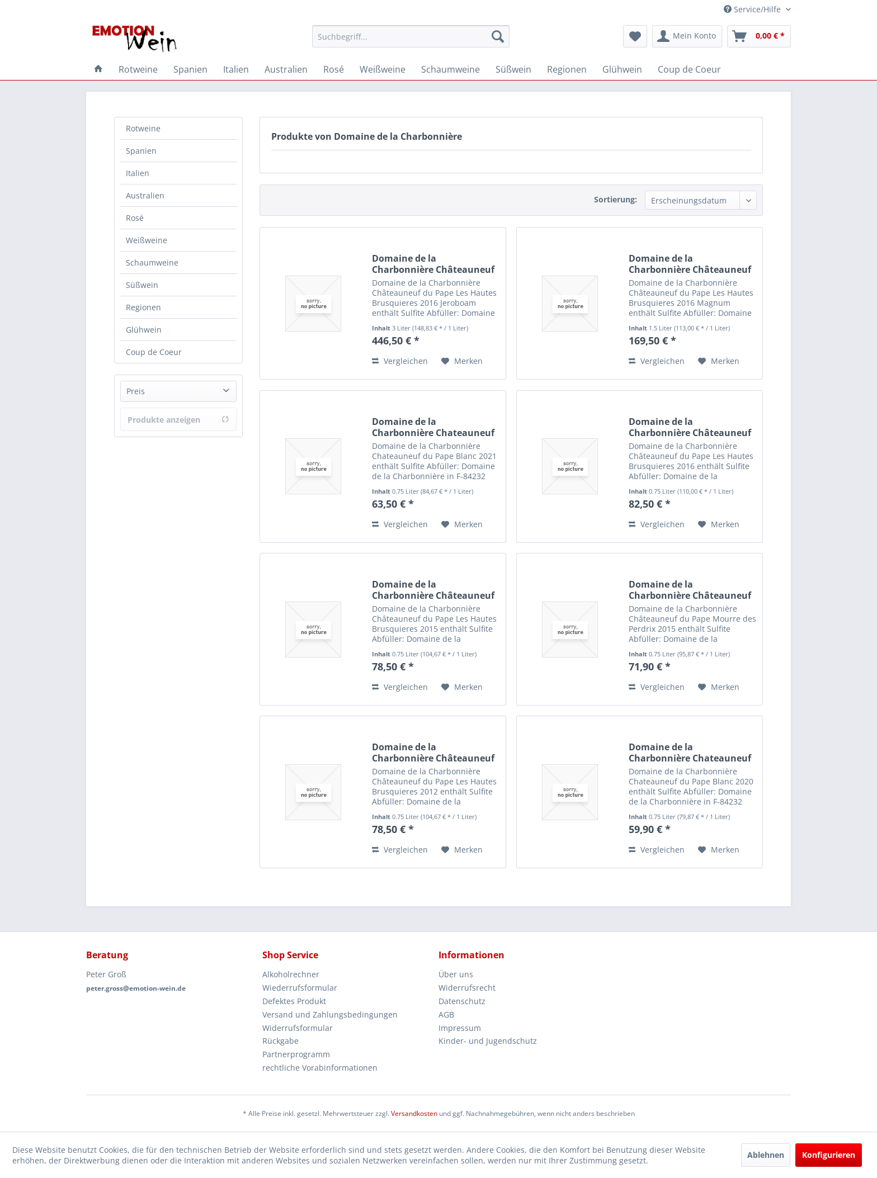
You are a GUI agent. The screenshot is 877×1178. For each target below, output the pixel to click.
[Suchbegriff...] (411, 36)
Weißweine (146, 240)
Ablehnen (765, 1154)
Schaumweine (152, 262)
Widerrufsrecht (467, 987)
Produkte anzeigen (178, 419)
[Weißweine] (382, 69)
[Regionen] (567, 69)
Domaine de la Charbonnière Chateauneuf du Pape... (433, 427)
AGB (446, 1014)
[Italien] (236, 69)
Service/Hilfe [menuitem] (753, 9)
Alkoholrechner (290, 974)
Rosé (135, 217)
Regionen (143, 307)
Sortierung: (615, 199)
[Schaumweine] (450, 69)
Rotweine (143, 128)
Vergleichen (400, 361)
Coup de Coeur (154, 352)
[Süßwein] (513, 69)
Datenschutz (461, 1001)
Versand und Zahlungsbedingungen (330, 1014)
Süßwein (142, 285)
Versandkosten (414, 1113)
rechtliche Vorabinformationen (320, 1067)
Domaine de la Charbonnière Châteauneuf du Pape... (433, 264)
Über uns (455, 974)
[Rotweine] (138, 69)
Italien (137, 173)
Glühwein (144, 329)
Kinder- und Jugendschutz (487, 1040)
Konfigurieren (828, 1154)
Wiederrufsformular (299, 987)
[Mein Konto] (687, 36)
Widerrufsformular (297, 1028)
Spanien (141, 150)
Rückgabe (280, 1040)
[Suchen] (498, 36)
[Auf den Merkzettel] (462, 361)
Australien (145, 195)
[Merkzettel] (635, 36)
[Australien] (286, 69)
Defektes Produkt (294, 1001)
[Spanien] (190, 69)
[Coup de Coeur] (689, 69)
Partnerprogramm (296, 1054)
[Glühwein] (622, 69)
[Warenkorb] (759, 36)
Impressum (459, 1028)
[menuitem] (411, 36)
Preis (135, 391)
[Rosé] (333, 69)
